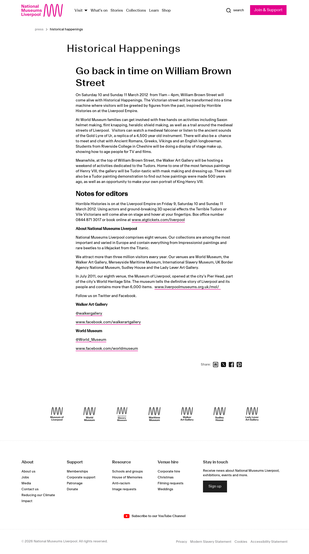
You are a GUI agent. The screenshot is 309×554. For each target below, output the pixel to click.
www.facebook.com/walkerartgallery (108, 322)
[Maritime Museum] (154, 414)
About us (28, 471)
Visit (78, 11)
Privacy (181, 542)
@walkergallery (89, 314)
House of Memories (127, 477)
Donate (72, 489)
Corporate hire (169, 471)
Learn (154, 11)
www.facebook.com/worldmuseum (107, 349)
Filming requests (170, 483)
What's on (99, 11)
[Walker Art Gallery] (187, 414)
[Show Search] (235, 10)
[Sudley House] (219, 414)
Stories (117, 11)
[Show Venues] (85, 11)
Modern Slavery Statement (210, 542)
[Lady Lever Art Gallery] (252, 414)
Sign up (215, 486)
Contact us (30, 489)
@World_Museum (91, 340)
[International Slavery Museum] (122, 414)
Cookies (241, 542)
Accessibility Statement (269, 542)
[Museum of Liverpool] (57, 414)
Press (39, 29)
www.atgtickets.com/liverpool (158, 220)
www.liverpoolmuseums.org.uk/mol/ (187, 287)
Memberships (77, 471)
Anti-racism (121, 483)
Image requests (124, 489)
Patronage (75, 483)
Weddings (165, 489)
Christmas (166, 477)
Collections (136, 11)
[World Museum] (89, 414)
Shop (166, 11)
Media (26, 483)
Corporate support (81, 477)
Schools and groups (127, 471)
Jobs (25, 477)
